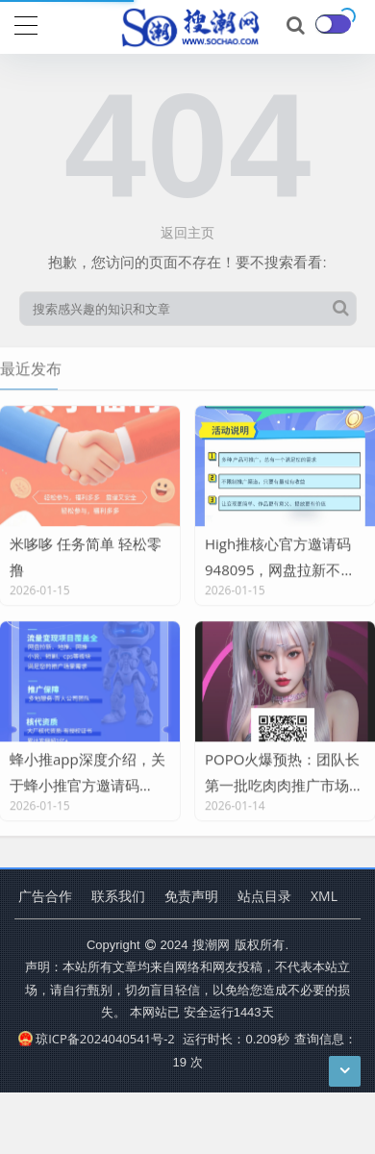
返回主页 (187, 232)
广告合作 (45, 896)
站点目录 (264, 896)
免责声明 (191, 896)
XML (324, 896)
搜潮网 (211, 944)
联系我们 (118, 896)
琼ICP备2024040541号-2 (96, 1038)
